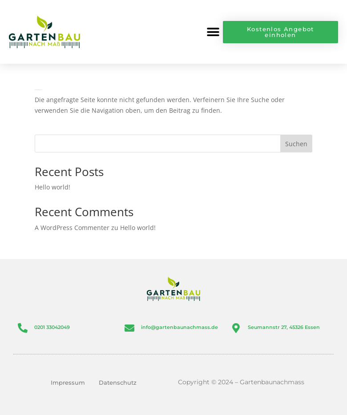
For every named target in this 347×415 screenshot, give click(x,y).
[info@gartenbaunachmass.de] (129, 328)
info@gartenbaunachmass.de (179, 327)
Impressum (68, 382)
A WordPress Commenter (72, 227)
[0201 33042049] (23, 328)
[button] (213, 32)
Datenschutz (118, 382)
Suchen (296, 144)
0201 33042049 (52, 327)
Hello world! (52, 187)
